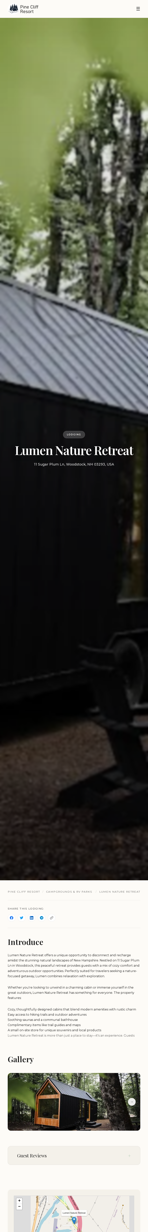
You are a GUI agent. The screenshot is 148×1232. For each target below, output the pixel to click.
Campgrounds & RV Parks (69, 891)
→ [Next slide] (131, 1101)
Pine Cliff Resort (24, 891)
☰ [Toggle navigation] (138, 8)
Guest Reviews (32, 1155)
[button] (74, 1221)
